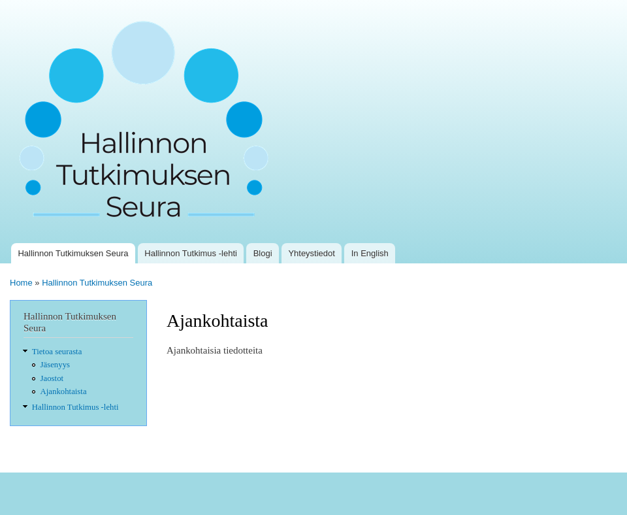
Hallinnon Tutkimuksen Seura (73, 253)
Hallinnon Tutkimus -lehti (190, 253)
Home (21, 283)
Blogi (262, 253)
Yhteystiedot (311, 253)
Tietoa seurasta (57, 351)
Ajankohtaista (63, 391)
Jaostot (52, 378)
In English (370, 253)
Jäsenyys (55, 364)
